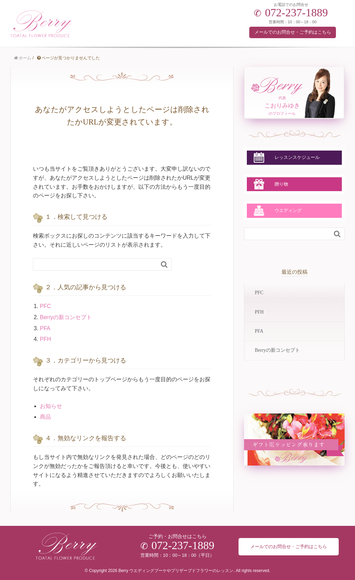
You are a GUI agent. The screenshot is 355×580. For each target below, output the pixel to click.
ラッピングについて (282, 444)
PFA (45, 328)
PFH (45, 339)
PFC (45, 306)
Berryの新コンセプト (66, 317)
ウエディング (288, 210)
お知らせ (51, 406)
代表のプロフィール (282, 106)
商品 (45, 417)
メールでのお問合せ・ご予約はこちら (292, 32)
